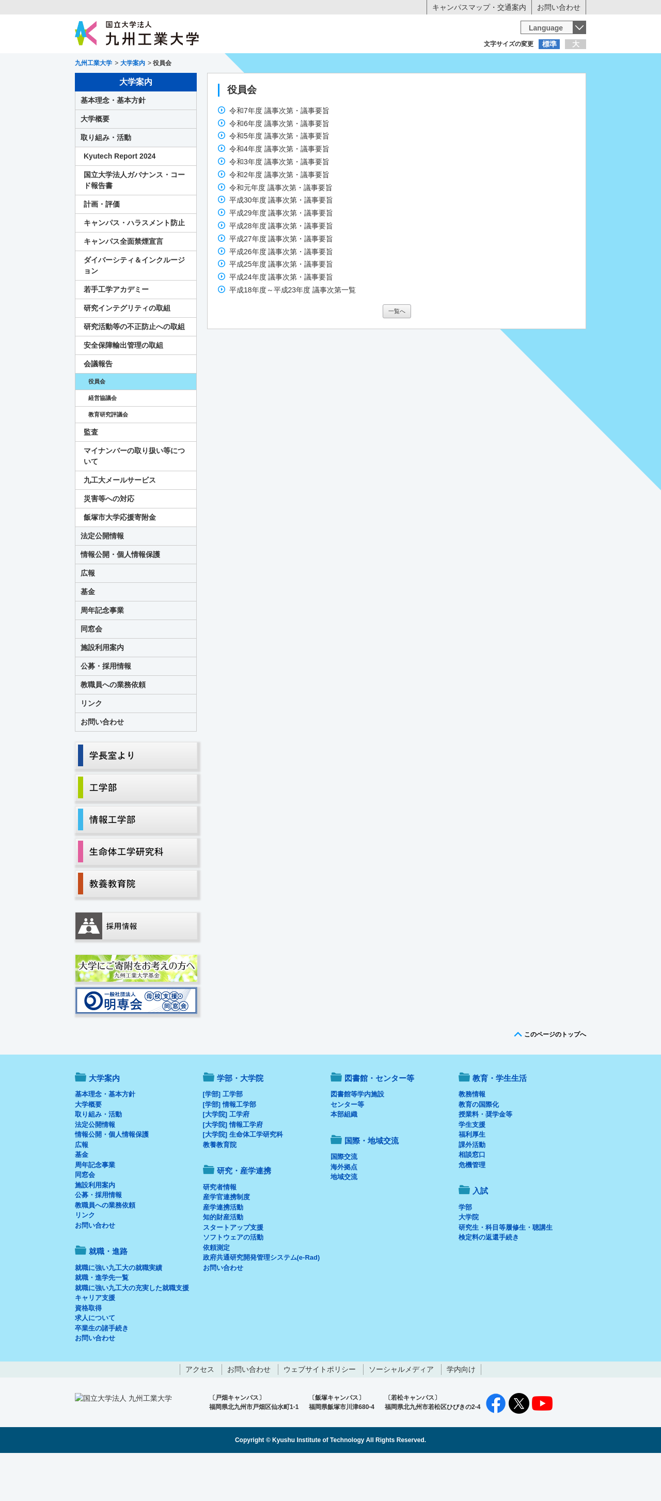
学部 (465, 1250)
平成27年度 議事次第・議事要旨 (281, 281)
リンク (91, 746)
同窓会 (91, 672)
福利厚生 (472, 1177)
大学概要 (95, 162)
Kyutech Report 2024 (119, 199)
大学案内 (106, 86)
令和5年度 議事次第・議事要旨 (279, 179)
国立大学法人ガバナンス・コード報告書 (134, 223)
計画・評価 (102, 247)
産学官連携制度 (226, 1240)
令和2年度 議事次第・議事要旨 (279, 217)
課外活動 (472, 1187)
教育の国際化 (479, 1147)
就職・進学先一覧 (102, 1320)
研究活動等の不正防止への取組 (134, 369)
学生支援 (472, 1167)
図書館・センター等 (379, 1121)
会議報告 (98, 407)
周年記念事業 (102, 653)
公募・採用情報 (106, 709)
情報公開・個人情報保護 (120, 597)
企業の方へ (432, 64)
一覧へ (396, 354)
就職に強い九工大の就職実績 (118, 1310)
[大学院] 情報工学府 (233, 1167)
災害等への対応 (109, 541)
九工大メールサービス (120, 523)
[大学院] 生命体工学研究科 (243, 1177)
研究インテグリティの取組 (127, 351)
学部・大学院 (240, 1121)
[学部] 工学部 (223, 1137)
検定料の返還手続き (489, 1280)
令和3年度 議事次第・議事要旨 (279, 204)
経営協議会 (102, 441)
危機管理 (472, 1208)
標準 (549, 44)
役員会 (96, 424)
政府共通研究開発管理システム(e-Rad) (261, 1300)
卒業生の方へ (330, 64)
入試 (554, 86)
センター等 (347, 1147)
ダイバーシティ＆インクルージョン (134, 308)
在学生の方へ (228, 64)
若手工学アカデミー (116, 332)
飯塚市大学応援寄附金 (120, 560)
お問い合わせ (558, 7)
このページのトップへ (555, 1077)
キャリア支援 (95, 1340)
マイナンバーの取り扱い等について (134, 498)
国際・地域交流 (490, 86)
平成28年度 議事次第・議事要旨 (281, 269)
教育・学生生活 (298, 86)
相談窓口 (472, 1197)
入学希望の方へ (126, 64)
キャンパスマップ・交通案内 (479, 7)
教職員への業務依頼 (113, 727)
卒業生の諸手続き (102, 1371)
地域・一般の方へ (535, 64)
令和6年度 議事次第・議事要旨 (279, 166)
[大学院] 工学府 (226, 1157)
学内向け (461, 1412)
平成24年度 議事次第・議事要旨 (281, 320)
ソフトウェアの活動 (233, 1280)
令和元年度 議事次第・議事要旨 (281, 230)
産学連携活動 (223, 1250)
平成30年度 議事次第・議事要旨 (281, 243)
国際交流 (343, 1199)
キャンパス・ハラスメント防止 (134, 265)
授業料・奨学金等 (485, 1157)
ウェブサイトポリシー (320, 1412)
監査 (91, 475)
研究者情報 (220, 1230)
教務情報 (472, 1137)
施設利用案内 (102, 690)
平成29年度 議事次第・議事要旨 (281, 256)
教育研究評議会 (108, 457)
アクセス (199, 1412)
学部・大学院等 (171, 86)
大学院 (469, 1260)
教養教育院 (220, 1187)
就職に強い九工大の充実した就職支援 (132, 1331)
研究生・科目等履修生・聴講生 (506, 1270)
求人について (95, 1361)
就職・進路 (362, 86)
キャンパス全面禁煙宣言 (123, 284)
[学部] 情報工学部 (229, 1147)
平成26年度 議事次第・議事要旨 (281, 294)
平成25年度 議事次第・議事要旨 (281, 307)
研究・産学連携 (426, 86)
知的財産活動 (223, 1260)
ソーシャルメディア (401, 1412)
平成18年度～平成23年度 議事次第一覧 (292, 333)
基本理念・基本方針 (113, 143)
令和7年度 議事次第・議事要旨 (279, 153)
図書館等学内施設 (357, 1137)
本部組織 (343, 1157)
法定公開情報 (102, 579)
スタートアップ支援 (233, 1270)
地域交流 (343, 1220)
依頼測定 (216, 1290)
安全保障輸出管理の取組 (123, 388)
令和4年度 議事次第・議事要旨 (279, 192)
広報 (88, 616)
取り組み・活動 (106, 180)
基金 (88, 634)
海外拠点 (343, 1210)
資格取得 (88, 1351)
